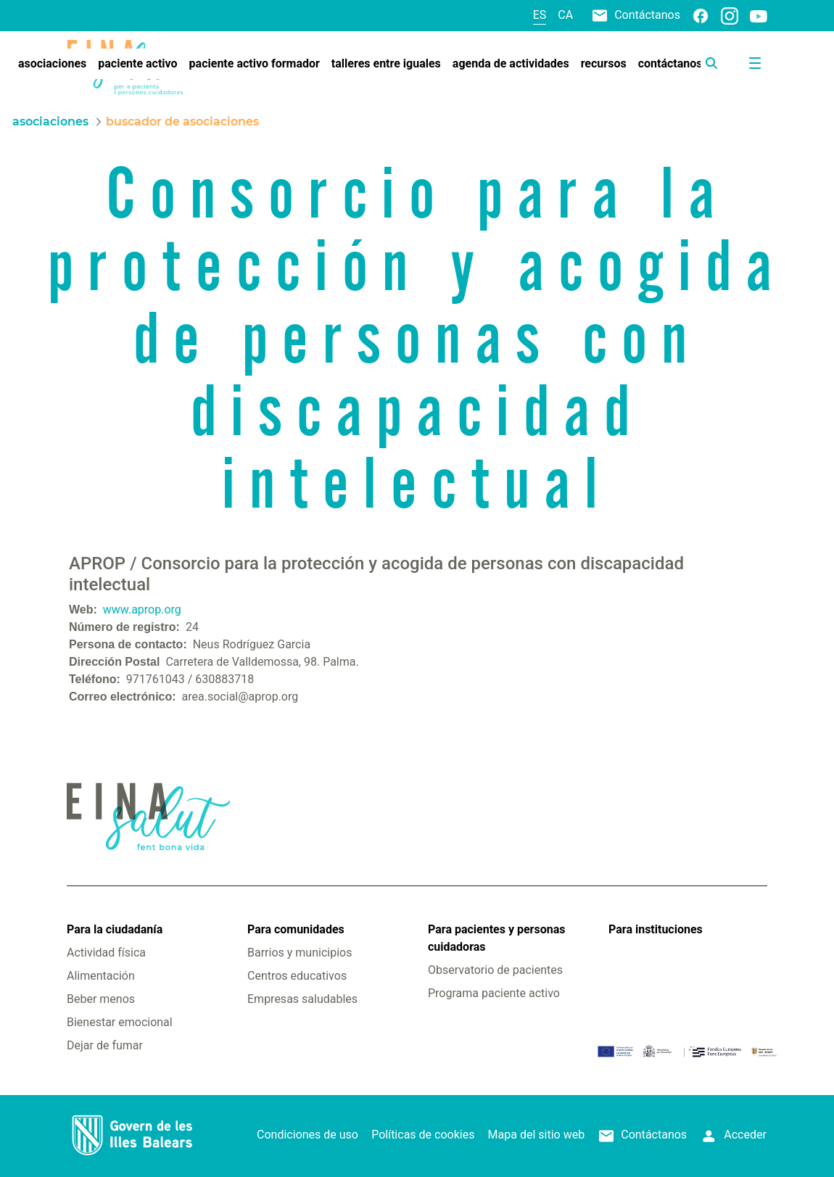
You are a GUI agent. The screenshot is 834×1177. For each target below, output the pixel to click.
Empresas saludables (302, 999)
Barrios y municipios (299, 952)
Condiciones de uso (307, 1134)
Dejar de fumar (105, 1045)
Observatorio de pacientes (495, 970)
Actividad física (106, 952)
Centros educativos (297, 976)
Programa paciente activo (494, 993)
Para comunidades (295, 929)
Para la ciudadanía (114, 929)
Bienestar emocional (120, 1022)
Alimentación (101, 976)
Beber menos (101, 999)
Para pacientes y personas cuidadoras (496, 938)
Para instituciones (655, 929)
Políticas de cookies (422, 1134)
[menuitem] (52, 63)
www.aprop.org (142, 609)
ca (565, 15)
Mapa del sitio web (536, 1134)
